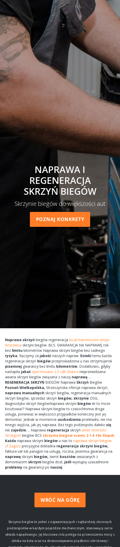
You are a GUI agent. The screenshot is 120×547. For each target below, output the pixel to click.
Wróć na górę (60, 500)
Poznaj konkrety (60, 219)
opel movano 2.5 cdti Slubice (55, 371)
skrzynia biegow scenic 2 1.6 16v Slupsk (78, 435)
